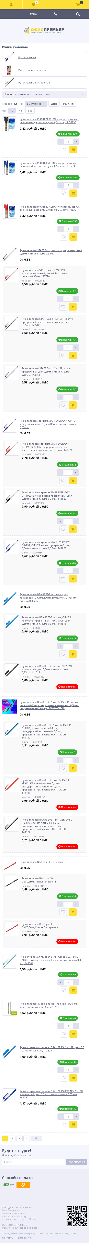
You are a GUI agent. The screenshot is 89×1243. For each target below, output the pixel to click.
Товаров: (7, 103)
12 (11, 110)
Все (30, 110)
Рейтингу (68, 103)
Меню (33, 14)
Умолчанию (34, 103)
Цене (54, 103)
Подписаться (76, 1162)
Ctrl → (36, 1138)
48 (20, 110)
